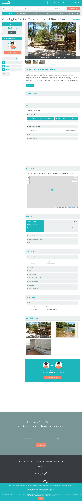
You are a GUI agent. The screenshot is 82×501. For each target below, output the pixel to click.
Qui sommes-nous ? (28, 461)
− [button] (28, 179)
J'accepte (41, 498)
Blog (62, 461)
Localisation (47, 13)
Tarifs (34, 13)
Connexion (76, 2)
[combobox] (60, 8)
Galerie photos (73, 13)
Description (8, 13)
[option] (28, 62)
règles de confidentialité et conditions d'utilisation (45, 495)
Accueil (20, 461)
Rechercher (73, 8)
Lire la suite (30, 85)
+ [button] (28, 177)
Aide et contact (49, 461)
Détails (60, 13)
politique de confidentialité (37, 488)
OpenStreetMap (71, 207)
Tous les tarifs (12, 32)
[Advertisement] (52, 154)
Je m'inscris (41, 445)
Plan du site (56, 461)
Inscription (66, 2)
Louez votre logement (54, 2)
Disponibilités (21, 13)
